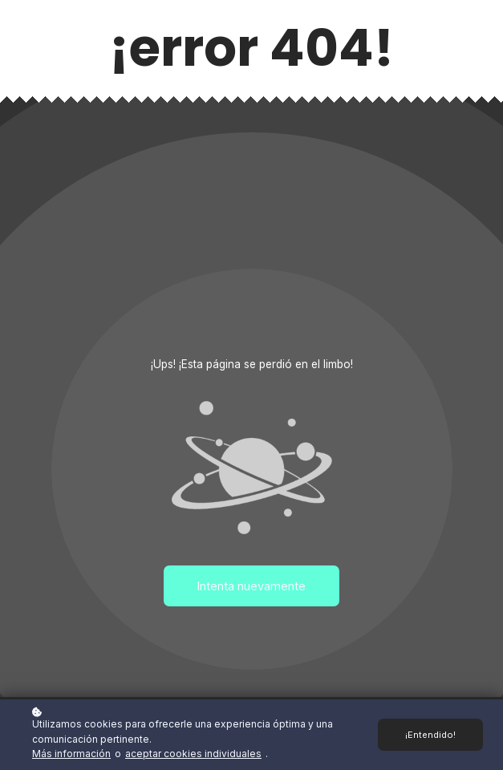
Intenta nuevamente (251, 586)
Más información (71, 754)
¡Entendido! (430, 734)
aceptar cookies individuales (193, 754)
